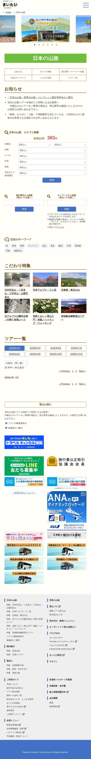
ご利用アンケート (14, 714)
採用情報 (53, 706)
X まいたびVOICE (57, 645)
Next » (82, 371)
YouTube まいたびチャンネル (61, 641)
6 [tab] (56, 44)
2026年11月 (76, 354)
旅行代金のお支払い (15, 688)
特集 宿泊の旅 (13, 651)
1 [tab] (34, 44)
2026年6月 (55, 348)
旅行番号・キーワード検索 (72, 72)
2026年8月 (14, 354)
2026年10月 (56, 354)
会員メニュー (13, 720)
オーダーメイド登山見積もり (62, 627)
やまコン (53, 661)
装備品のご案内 (15, 428)
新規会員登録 (12, 725)
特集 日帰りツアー (15, 654)
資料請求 (10, 710)
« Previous (64, 371)
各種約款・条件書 (57, 686)
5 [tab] (52, 44)
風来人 (10, 661)
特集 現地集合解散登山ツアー (20, 632)
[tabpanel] (45, 28)
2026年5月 (35, 348)
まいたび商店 (55, 655)
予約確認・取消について (17, 736)
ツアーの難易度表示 (17, 423)
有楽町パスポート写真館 (60, 679)
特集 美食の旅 (13, 673)
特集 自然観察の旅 (15, 665)
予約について (12, 684)
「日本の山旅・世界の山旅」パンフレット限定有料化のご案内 (40, 97)
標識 (51, 703)
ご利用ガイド (13, 679)
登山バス (53, 606)
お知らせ (18, 72)
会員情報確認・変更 (15, 729)
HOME (8, 12)
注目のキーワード (18, 78)
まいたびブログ (56, 638)
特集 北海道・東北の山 (17, 615)
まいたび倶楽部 (13, 703)
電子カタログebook (15, 707)
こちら (61, 227)
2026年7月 (76, 348)
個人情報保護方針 (57, 692)
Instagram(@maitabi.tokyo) (60, 649)
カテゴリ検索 (45, 72)
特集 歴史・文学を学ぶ (17, 669)
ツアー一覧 (73, 78)
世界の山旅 (54, 600)
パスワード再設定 (14, 732)
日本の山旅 (12, 600)
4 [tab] (47, 44)
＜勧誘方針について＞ (24, 493)
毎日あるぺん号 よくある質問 (20, 699)
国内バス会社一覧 (14, 695)
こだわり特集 (45, 78)
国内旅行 (11, 646)
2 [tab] (39, 44)
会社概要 (53, 698)
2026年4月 (14, 348)
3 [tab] (43, 44)
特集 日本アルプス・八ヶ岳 (19, 611)
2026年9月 (35, 354)
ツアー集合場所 (13, 692)
